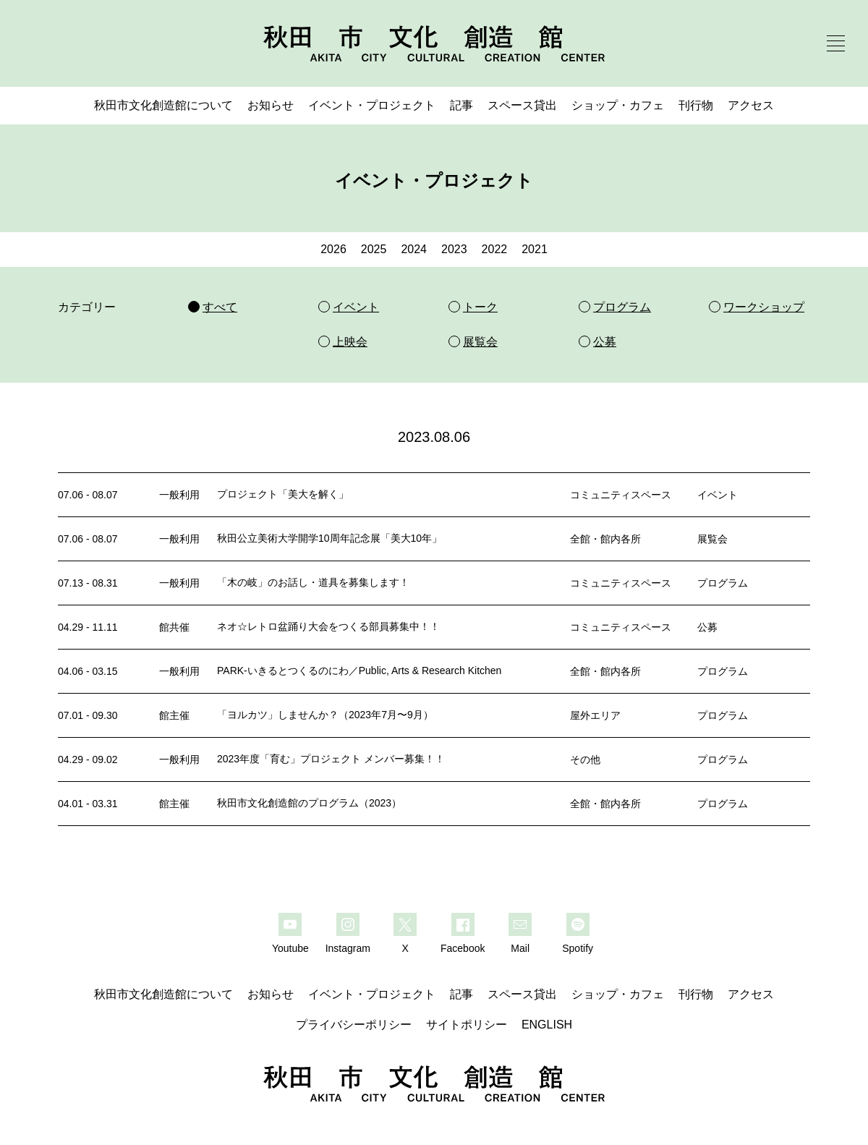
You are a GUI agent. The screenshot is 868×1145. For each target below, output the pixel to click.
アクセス (751, 105)
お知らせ (270, 105)
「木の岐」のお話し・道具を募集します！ (313, 582)
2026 (333, 249)
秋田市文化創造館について (163, 105)
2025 (374, 249)
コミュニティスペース (620, 495)
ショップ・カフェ (617, 105)
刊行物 (695, 105)
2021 (535, 249)
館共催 (174, 627)
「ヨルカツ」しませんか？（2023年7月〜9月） (325, 714)
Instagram (348, 948)
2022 (495, 249)
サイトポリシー (466, 1024)
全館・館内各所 (605, 539)
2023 (454, 249)
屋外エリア (595, 715)
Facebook (463, 948)
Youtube (290, 948)
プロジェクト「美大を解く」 (283, 494)
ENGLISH (547, 1024)
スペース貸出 (522, 105)
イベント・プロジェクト (371, 105)
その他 (585, 759)
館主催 (174, 715)
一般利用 (179, 495)
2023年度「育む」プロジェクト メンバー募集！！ (331, 759)
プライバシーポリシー (354, 1024)
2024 (414, 249)
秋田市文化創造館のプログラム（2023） (309, 803)
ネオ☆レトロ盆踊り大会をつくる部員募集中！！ (328, 626)
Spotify (577, 948)
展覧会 (712, 539)
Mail (520, 948)
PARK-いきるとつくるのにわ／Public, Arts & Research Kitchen (359, 670)
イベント (717, 495)
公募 (707, 627)
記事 (461, 105)
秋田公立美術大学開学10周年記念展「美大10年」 (329, 538)
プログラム (722, 583)
